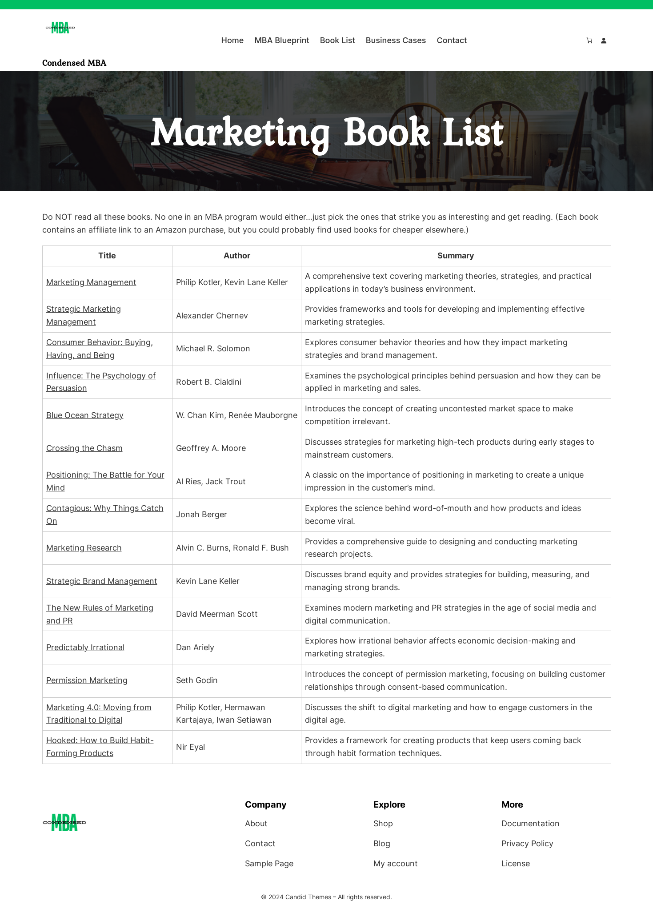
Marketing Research (84, 547)
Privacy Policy (527, 843)
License (515, 863)
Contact (260, 843)
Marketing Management (91, 282)
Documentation (530, 823)
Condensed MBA (74, 62)
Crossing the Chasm (84, 448)
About (256, 823)
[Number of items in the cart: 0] (589, 40)
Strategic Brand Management (101, 581)
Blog (381, 843)
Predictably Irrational (85, 647)
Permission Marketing (87, 680)
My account (395, 863)
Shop (383, 823)
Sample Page (269, 863)
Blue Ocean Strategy (85, 415)
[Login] (604, 40)
